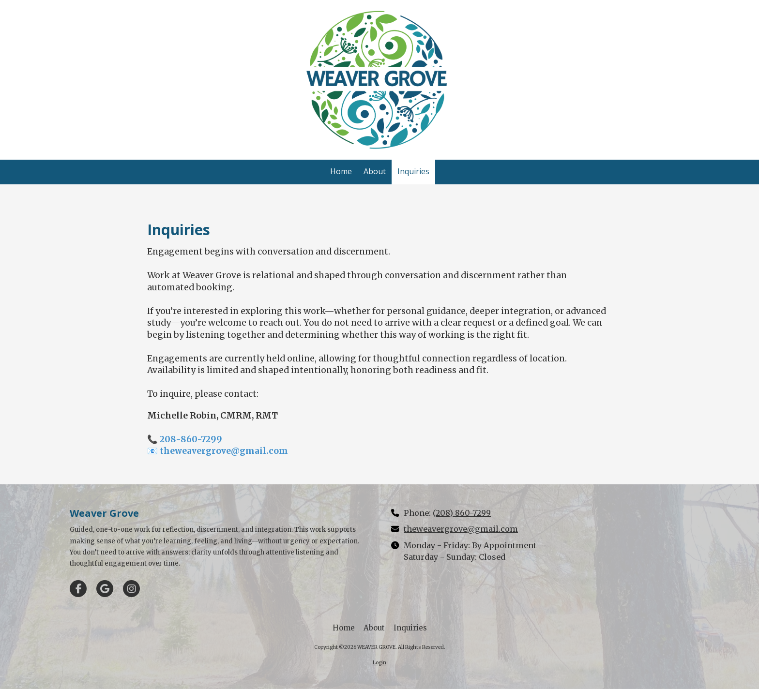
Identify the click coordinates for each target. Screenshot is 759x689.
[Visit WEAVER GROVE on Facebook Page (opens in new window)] (78, 588)
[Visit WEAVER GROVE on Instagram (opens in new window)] (131, 588)
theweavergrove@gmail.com (461, 529)
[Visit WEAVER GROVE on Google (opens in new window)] (104, 588)
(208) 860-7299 (462, 513)
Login (379, 662)
